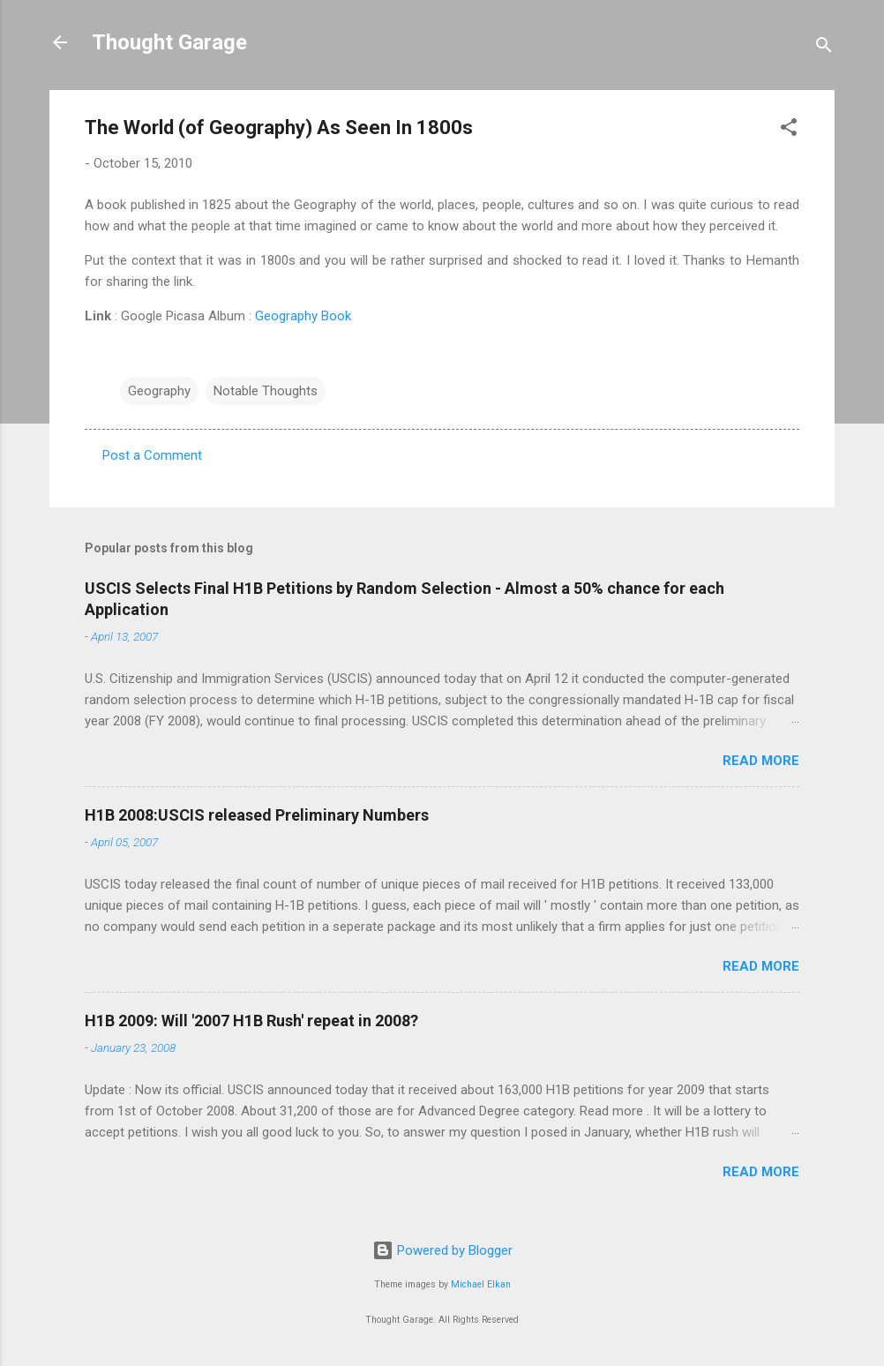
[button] (788, 130)
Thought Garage (169, 42)
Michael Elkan (481, 1284)
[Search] (824, 48)
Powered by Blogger (442, 1250)
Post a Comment (152, 455)
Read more (761, 761)
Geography (159, 391)
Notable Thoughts (266, 391)
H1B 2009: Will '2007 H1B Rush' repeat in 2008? (251, 1020)
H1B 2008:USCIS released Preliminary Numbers (257, 815)
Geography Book (303, 316)
